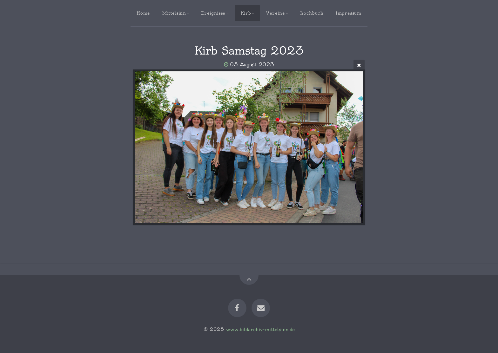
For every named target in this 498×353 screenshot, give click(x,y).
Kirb (246, 13)
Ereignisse (213, 13)
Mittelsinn (174, 13)
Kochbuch (311, 13)
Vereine (275, 13)
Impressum (348, 13)
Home (143, 13)
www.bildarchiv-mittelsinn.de (260, 329)
